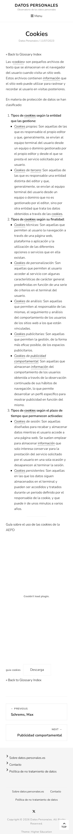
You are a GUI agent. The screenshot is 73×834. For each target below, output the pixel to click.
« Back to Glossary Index (23, 54)
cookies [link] (18, 62)
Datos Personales (36, 5)
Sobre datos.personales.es (27, 758)
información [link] (51, 78)
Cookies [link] (19, 126)
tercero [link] (36, 170)
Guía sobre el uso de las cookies (29, 524)
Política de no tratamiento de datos (33, 771)
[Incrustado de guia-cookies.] (36, 596)
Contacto (15, 765)
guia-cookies (13, 670)
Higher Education (41, 832)
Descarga (37, 669)
